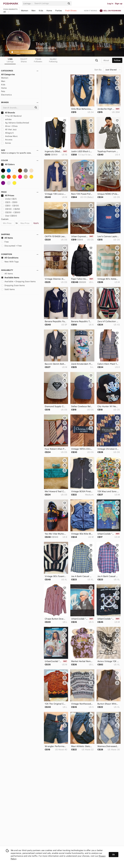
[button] (28, 3)
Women (24, 10)
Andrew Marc (9, 136)
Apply (36, 223)
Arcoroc (6, 139)
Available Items (10, 277)
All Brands (8, 112)
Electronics (6, 94)
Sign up (118, 3)
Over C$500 (9, 215)
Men (33, 10)
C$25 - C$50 (9, 202)
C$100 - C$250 (10, 209)
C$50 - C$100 (10, 205)
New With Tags (10, 261)
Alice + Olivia (9, 126)
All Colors (8, 164)
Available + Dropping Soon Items (18, 281)
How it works (90, 11)
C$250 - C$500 (10, 212)
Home (49, 10)
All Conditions (9, 257)
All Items (7, 238)
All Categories (8, 74)
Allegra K (7, 133)
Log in (110, 3)
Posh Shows (71, 10)
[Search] (50, 3)
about (106, 60)
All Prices (7, 195)
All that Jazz (9, 129)
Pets (3, 91)
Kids (41, 10)
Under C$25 (9, 199)
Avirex (6, 143)
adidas (6, 119)
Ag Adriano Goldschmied (15, 122)
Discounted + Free (11, 245)
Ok (113, 854)
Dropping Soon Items (13, 285)
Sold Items (8, 289)
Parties (58, 10)
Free (5, 242)
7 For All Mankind (11, 116)
